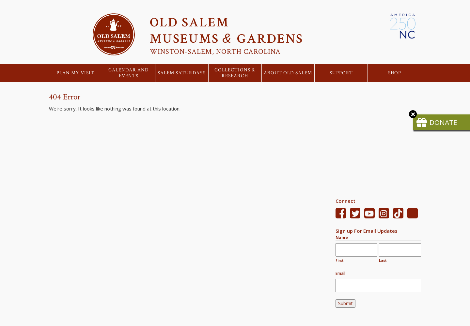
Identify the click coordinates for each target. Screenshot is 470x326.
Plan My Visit (75, 73)
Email (340, 273)
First (340, 260)
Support (341, 73)
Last (383, 260)
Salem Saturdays (182, 73)
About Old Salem (288, 73)
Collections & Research (234, 73)
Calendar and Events (128, 73)
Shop (394, 73)
